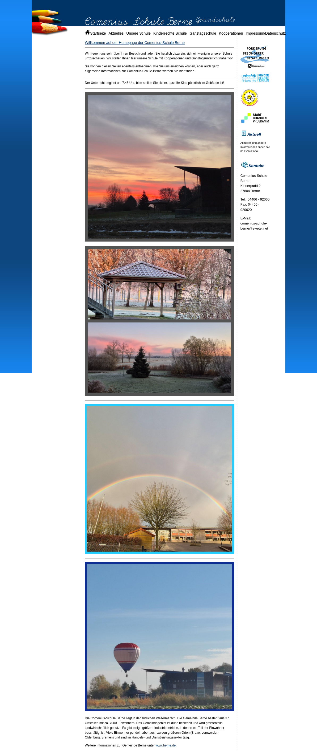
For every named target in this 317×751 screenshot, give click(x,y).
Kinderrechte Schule (170, 33)
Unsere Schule (138, 33)
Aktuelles (116, 33)
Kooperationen (231, 33)
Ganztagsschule (202, 33)
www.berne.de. (166, 745)
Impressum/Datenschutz (266, 33)
